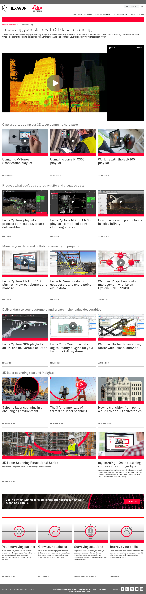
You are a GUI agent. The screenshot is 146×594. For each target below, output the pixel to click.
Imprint (53, 589)
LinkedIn (127, 589)
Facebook (122, 589)
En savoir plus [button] (8, 424)
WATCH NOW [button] (102, 237)
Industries (77, 14)
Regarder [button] (6, 237)
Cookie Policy (87, 589)
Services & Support (103, 14)
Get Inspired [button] (43, 576)
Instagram (141, 589)
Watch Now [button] (7, 176)
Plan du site (97, 589)
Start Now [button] (114, 576)
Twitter (132, 589)
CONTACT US (132, 501)
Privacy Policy (77, 589)
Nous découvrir (120, 14)
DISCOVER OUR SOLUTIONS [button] (84, 576)
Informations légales (64, 589)
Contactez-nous (137, 14)
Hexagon (31, 589)
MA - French (131, 6)
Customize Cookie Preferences (79, 591)
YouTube (136, 589)
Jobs (104, 589)
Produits (88, 14)
